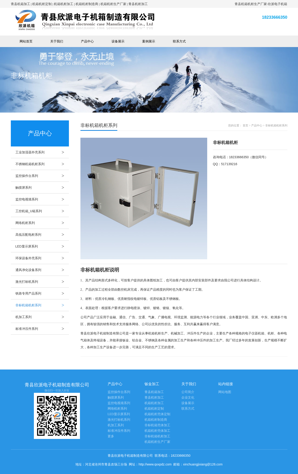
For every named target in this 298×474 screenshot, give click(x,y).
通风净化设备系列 (42, 270)
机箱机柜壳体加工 (157, 430)
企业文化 (187, 397)
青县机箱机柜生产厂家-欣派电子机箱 (261, 4)
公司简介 (187, 392)
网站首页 (26, 41)
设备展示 (118, 41)
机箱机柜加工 (63, 4)
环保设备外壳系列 (42, 258)
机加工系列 (42, 317)
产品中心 (87, 41)
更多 (111, 436)
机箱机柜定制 (42, 4)
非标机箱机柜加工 (157, 436)
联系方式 (179, 41)
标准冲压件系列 (42, 328)
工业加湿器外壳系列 (42, 152)
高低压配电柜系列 (42, 234)
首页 (245, 125)
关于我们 (56, 41)
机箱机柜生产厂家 (113, 4)
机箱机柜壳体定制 (157, 414)
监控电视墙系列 (42, 199)
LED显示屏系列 (42, 246)
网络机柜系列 (42, 223)
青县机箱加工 (20, 4)
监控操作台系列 (42, 176)
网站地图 (224, 392)
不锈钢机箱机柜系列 (42, 164)
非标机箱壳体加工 (157, 425)
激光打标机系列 (42, 281)
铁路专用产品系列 (42, 293)
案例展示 (148, 41)
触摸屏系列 (42, 187)
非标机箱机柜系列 (42, 305)
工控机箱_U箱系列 (42, 211)
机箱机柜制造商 (87, 4)
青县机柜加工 (138, 4)
